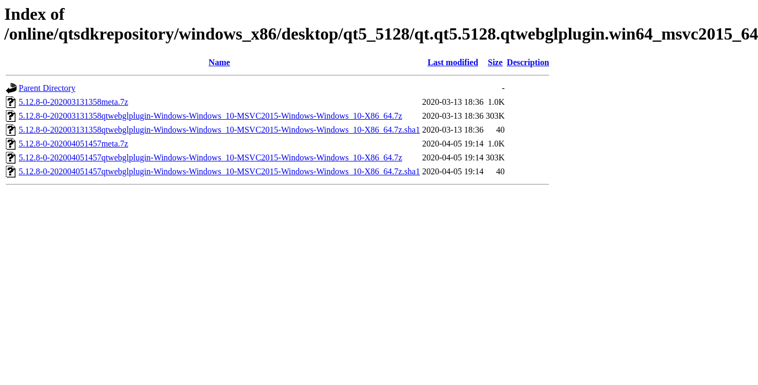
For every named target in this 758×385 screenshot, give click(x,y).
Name (219, 62)
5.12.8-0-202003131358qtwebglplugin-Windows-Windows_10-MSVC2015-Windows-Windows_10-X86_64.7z (210, 115)
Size (495, 62)
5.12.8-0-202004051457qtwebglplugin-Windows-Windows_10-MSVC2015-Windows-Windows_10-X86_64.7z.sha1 (219, 171)
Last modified (452, 62)
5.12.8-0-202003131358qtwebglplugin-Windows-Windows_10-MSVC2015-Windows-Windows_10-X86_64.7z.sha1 (219, 129)
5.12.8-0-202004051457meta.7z (73, 143)
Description (528, 62)
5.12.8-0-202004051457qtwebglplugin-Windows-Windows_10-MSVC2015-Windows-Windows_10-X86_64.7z (210, 157)
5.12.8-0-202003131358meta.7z (73, 101)
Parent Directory (47, 88)
